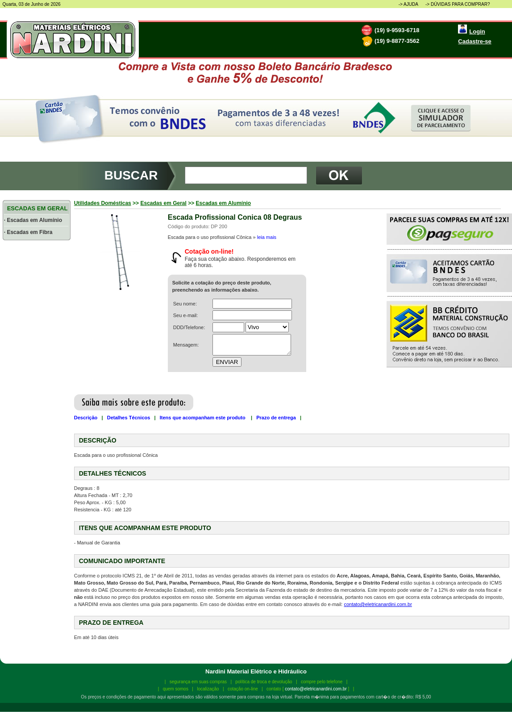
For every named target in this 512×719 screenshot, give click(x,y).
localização (208, 688)
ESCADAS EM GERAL (36, 208)
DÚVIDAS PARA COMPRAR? (460, 4)
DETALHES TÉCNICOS (112, 473)
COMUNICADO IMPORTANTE (122, 560)
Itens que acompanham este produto (203, 417)
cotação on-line (243, 688)
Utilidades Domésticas (102, 203)
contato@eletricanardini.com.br (378, 604)
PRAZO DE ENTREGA (111, 622)
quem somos (175, 688)
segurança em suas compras (198, 681)
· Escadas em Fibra (28, 232)
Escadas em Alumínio (223, 203)
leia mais (266, 237)
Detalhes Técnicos (128, 417)
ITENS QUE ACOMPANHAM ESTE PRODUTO (145, 527)
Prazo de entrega (276, 417)
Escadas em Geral (163, 203)
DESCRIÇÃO (98, 440)
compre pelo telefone (321, 681)
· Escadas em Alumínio (33, 220)
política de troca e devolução (263, 681)
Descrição (86, 417)
